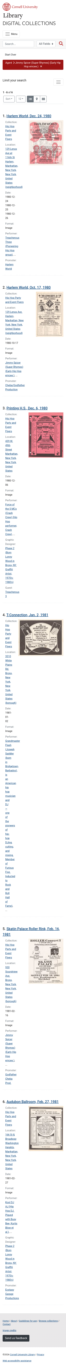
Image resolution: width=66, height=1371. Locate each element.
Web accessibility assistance (17, 1360)
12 (22, 98)
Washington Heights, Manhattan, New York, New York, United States (12, 1156)
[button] (33, 65)
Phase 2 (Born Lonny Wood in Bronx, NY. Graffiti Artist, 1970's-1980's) (11, 565)
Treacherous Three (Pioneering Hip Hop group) (12, 246)
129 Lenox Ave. (13, 312)
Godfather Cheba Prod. (11, 1079)
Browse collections (48, 1321)
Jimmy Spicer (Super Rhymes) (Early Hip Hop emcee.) (10, 1048)
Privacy (40, 1354)
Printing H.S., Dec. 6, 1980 (27, 408)
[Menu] (11, 34)
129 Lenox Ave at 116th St (11, 153)
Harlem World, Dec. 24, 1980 (29, 116)
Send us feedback (16, 1338)
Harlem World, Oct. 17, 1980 (29, 287)
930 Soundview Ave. (11, 971)
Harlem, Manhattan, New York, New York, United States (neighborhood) (14, 174)
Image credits (9, 1330)
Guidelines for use (28, 1321)
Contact (7, 1324)
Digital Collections (29, 23)
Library (13, 16)
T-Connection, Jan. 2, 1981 (27, 615)
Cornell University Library (22, 1354)
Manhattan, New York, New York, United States (11, 462)
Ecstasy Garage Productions (12, 1294)
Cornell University (20, 7)
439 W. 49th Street (9, 445)
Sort (8, 98)
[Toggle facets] (58, 82)
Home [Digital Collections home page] (6, 1321)
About (14, 1321)
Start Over (10, 54)
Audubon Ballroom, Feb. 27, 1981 (33, 1102)
